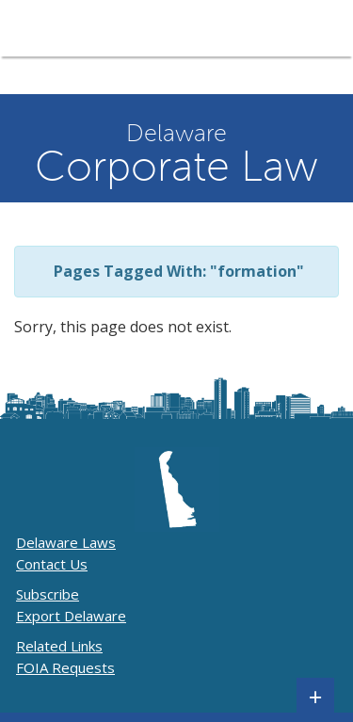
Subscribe (47, 594)
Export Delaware (71, 615)
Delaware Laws (66, 542)
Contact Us (52, 563)
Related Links (59, 645)
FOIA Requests (65, 667)
